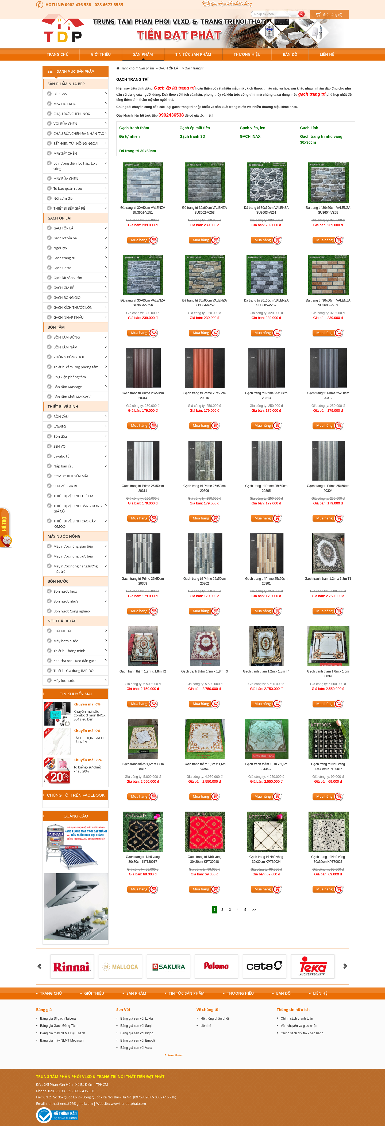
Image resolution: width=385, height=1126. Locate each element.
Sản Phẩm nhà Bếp (66, 83)
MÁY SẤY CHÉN (65, 153)
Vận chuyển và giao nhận (299, 1026)
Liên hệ (206, 1026)
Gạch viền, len (252, 128)
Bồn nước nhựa (65, 601)
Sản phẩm (146, 68)
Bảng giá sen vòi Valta (136, 1048)
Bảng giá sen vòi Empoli (137, 1040)
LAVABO (59, 426)
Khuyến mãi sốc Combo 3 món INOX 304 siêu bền (90, 715)
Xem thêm (175, 1055)
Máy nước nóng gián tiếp (73, 546)
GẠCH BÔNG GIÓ (66, 297)
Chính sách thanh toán (297, 1018)
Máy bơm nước (65, 640)
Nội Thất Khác (62, 620)
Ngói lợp (60, 248)
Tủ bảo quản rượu (67, 188)
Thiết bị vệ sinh (63, 406)
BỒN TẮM (56, 327)
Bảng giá (44, 1009)
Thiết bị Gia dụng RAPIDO (73, 670)
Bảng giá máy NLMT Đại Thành (62, 1033)
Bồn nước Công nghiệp (71, 611)
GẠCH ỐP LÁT (169, 68)
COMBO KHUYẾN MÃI (70, 476)
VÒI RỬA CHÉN (65, 123)
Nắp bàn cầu (63, 466)
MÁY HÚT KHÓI (65, 103)
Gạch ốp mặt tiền (195, 128)
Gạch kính (309, 128)
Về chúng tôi (208, 1009)
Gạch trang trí (195, 68)
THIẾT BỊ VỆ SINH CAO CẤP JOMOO (74, 524)
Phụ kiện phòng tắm (69, 376)
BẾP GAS (60, 93)
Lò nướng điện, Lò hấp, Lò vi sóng (75, 166)
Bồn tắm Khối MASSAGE (72, 396)
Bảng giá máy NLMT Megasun (61, 1040)
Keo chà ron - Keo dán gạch (75, 660)
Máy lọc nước (64, 680)
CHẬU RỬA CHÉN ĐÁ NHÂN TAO (78, 133)
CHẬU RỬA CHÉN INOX (71, 113)
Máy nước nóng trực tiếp (73, 556)
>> (254, 910)
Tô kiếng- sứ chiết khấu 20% (87, 769)
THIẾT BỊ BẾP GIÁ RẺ (69, 208)
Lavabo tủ (61, 456)
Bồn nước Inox (65, 591)
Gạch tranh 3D (192, 136)
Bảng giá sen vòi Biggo (136, 1033)
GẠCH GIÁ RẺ (63, 287)
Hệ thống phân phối (215, 1018)
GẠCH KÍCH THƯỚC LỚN (73, 307)
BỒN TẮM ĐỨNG (66, 337)
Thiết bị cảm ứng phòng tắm (75, 367)
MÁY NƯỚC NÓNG (64, 536)
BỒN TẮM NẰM (65, 347)
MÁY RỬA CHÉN (65, 178)
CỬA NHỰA (62, 631)
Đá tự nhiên (129, 136)
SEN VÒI (60, 446)
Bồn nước (58, 581)
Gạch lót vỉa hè (65, 238)
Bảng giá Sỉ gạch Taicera (58, 1018)
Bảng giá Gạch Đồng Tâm (59, 1026)
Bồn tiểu (60, 436)
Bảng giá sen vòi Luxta (136, 1018)
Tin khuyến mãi (76, 694)
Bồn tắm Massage (67, 386)
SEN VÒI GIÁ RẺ (65, 486)
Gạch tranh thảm (134, 128)
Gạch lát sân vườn (67, 277)
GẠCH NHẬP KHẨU (68, 317)
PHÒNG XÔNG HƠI (68, 357)
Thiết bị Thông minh (69, 650)
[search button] (301, 14)
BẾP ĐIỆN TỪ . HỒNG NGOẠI (75, 143)
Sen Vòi (123, 1009)
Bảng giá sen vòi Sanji (136, 1026)
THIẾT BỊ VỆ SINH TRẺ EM (73, 495)
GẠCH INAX (250, 136)
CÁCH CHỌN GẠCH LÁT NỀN (89, 739)
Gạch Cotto (62, 267)
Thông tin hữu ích (293, 1009)
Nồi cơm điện (64, 198)
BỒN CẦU (60, 416)
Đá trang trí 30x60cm (137, 151)
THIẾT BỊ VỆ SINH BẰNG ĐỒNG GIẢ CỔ (77, 508)
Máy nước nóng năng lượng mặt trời (75, 569)
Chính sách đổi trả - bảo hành (302, 1033)
